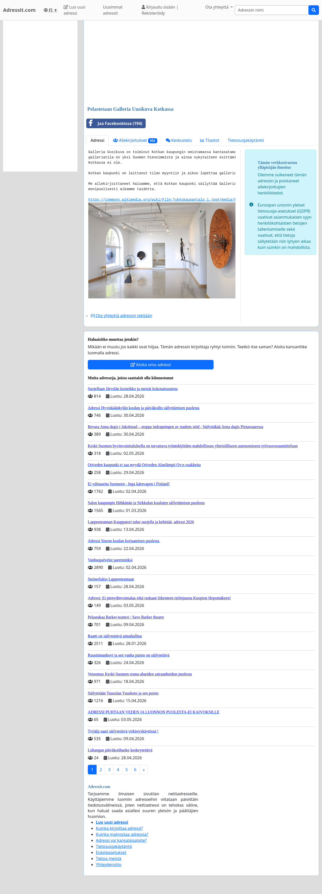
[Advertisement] (201, 63)
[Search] (272, 10)
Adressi (97, 140)
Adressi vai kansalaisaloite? (121, 840)
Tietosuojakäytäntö (246, 140)
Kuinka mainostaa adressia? (122, 834)
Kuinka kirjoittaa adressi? (119, 828)
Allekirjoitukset (135, 140)
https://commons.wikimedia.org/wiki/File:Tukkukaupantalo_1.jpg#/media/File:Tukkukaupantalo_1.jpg (188, 200)
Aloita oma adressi (151, 364)
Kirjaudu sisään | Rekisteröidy (160, 10)
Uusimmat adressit (113, 10)
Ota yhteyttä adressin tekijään (121, 315)
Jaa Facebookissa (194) (114, 123)
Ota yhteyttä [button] (217, 7)
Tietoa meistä (108, 858)
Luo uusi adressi (74, 10)
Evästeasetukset (111, 852)
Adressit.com (19, 10)
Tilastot (209, 140)
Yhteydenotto (108, 864)
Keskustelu (179, 140)
